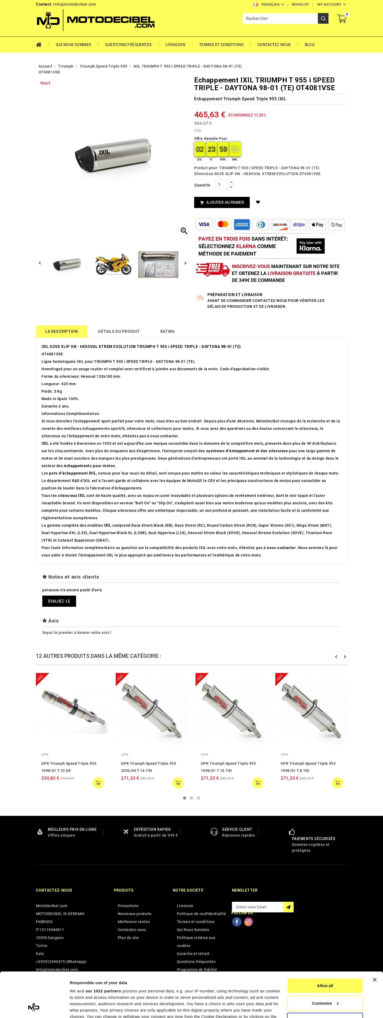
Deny (325, 978)
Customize (325, 961)
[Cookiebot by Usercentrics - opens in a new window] (34, 1008)
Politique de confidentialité (201, 914)
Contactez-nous (54, 890)
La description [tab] (61, 331)
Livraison (175, 45)
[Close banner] (375, 938)
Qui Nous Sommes (73, 45)
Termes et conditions (221, 45)
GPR (45, 755)
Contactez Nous (274, 45)
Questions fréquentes (128, 45)
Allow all (325, 943)
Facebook (236, 921)
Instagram (248, 921)
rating (167, 331)
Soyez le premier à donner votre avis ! (76, 632)
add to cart (98, 782)
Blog (310, 45)
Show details (82, 1007)
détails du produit (119, 331)
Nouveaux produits (135, 914)
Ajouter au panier (222, 202)
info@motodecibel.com (74, 4)
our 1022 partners (103, 948)
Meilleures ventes (134, 922)
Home (42, 45)
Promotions (128, 906)
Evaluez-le (59, 601)
